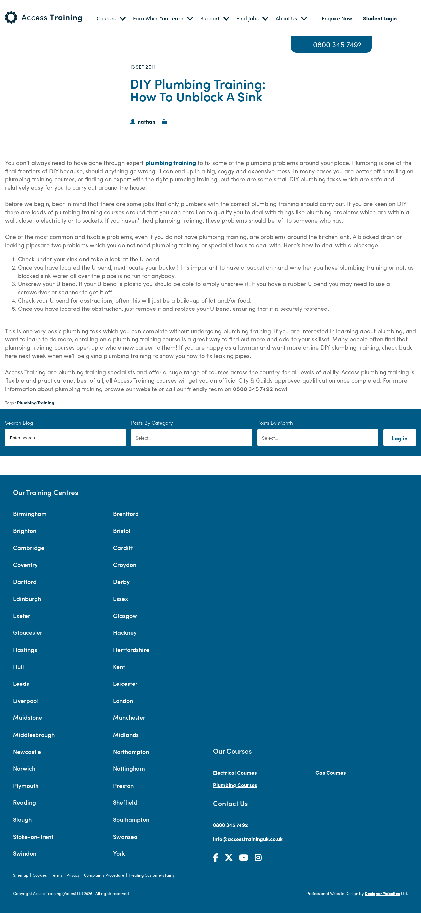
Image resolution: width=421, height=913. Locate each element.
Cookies (40, 875)
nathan (146, 121)
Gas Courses (330, 772)
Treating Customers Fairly (152, 875)
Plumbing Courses (235, 784)
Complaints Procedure (104, 875)
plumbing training (170, 162)
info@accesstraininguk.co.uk (248, 838)
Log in (400, 438)
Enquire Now (337, 18)
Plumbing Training (35, 402)
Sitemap (20, 875)
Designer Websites (382, 893)
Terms (56, 875)
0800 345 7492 (337, 44)
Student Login (380, 18)
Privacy (73, 875)
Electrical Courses (235, 772)
